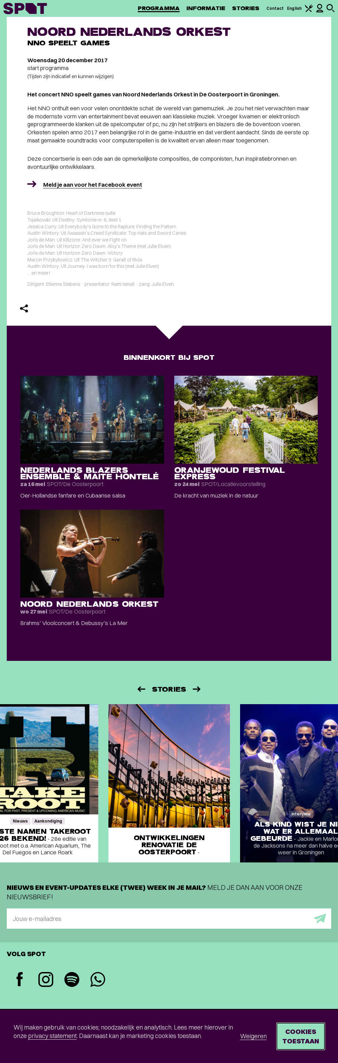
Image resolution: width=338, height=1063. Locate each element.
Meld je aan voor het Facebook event (92, 184)
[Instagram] (46, 980)
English (294, 8)
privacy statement (52, 1036)
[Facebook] (20, 980)
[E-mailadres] (169, 918)
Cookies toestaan (300, 1036)
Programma (159, 8)
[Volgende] (197, 689)
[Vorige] (140, 689)
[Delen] (24, 308)
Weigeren (253, 1036)
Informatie (205, 8)
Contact (275, 8)
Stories (246, 8)
